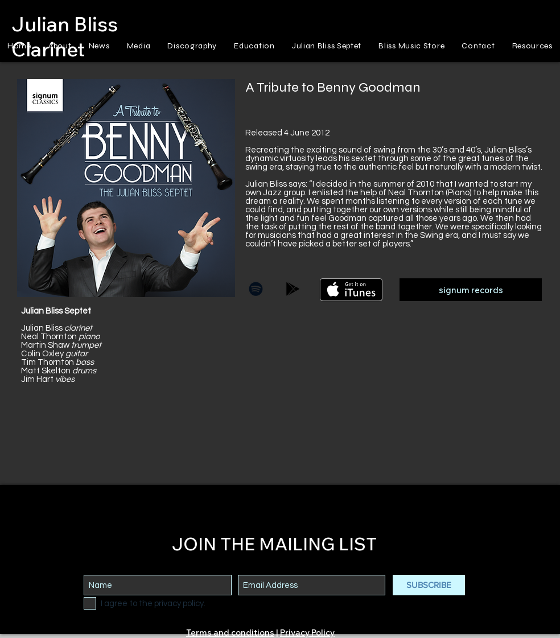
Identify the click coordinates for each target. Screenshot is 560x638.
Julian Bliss (64, 23)
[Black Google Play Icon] (292, 288)
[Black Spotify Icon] (255, 288)
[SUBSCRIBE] (429, 585)
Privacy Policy (307, 632)
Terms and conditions (230, 632)
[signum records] (471, 289)
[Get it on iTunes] (351, 289)
